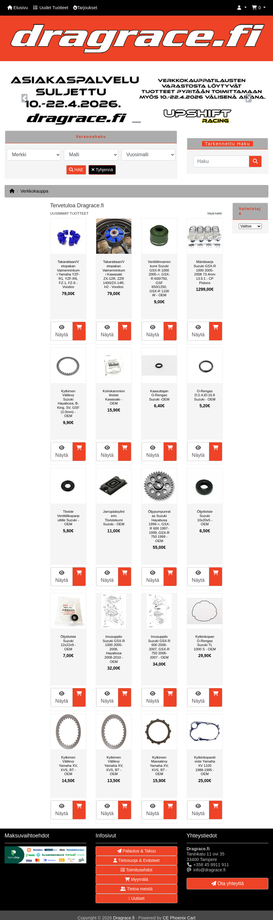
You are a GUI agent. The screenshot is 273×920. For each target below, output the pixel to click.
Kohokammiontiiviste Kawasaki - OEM (114, 397)
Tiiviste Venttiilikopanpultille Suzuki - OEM (68, 518)
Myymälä (136, 879)
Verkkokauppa (34, 191)
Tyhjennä (102, 169)
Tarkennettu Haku (227, 143)
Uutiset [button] (137, 898)
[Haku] (221, 161)
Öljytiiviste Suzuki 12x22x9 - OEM (68, 643)
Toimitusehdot (136, 869)
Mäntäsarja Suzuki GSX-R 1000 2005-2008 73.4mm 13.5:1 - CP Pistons (205, 272)
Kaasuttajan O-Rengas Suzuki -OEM (159, 395)
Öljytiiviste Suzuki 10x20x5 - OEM (205, 518)
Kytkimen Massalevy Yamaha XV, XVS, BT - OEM (159, 766)
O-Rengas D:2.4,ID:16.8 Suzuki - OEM (205, 395)
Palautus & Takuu (136, 850)
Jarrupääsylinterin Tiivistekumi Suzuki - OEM (114, 518)
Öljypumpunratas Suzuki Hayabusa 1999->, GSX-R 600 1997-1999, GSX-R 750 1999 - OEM (159, 526)
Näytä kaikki (214, 213)
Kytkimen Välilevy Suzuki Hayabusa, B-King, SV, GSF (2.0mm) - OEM (68, 403)
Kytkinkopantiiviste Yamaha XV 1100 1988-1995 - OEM (205, 766)
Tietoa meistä (136, 888)
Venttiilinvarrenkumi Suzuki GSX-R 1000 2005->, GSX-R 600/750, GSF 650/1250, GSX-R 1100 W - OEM (159, 278)
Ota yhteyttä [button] (227, 883)
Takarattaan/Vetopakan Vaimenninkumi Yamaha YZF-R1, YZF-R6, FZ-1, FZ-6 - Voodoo (68, 274)
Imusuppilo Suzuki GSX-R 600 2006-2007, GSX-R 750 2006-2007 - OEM (159, 647)
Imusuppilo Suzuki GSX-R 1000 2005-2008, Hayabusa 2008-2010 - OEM (114, 649)
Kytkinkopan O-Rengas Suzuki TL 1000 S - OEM (205, 643)
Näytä (61, 331)
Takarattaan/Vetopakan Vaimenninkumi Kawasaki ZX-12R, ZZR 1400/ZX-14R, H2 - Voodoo (113, 274)
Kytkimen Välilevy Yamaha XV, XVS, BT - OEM (68, 766)
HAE (76, 169)
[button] (241, 8)
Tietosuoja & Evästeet (136, 860)
